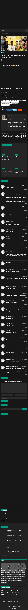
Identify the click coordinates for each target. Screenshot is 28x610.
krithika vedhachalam (10, 192)
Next (7, 175)
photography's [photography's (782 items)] (3, 570)
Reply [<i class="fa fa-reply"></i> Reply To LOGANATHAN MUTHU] (25, 304)
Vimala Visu (8, 206)
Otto (3, 594)
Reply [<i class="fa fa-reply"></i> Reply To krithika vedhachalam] (25, 203)
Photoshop (4, 517)
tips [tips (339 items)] (5, 578)
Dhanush (5, 100)
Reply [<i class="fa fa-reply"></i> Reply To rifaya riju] (25, 226)
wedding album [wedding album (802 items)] (4, 580)
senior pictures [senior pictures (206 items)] (22, 576)
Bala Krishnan (9, 307)
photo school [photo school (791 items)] (7, 572)
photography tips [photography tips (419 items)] (22, 570)
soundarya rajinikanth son (14, 101)
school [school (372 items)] (23, 574)
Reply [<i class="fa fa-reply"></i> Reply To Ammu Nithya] (25, 247)
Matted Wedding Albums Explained (14, 592)
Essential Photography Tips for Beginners (14, 535)
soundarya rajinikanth (22, 100)
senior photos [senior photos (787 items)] (16, 576)
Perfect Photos (5, 515)
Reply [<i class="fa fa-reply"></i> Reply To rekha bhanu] (25, 327)
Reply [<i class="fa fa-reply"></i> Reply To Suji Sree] (25, 297)
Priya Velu (8, 262)
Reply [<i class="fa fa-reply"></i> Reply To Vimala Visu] (25, 210)
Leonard (4, 592)
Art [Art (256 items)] (1, 563)
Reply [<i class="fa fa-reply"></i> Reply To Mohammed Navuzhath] (25, 374)
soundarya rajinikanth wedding (6, 103)
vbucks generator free (7, 599)
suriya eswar (8, 269)
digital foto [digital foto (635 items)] (23, 563)
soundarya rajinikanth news (6, 101)
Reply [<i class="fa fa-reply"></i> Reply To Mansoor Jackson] (25, 289)
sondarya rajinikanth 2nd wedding (13, 100)
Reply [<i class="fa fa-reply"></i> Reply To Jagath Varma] (25, 189)
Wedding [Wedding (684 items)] (19, 578)
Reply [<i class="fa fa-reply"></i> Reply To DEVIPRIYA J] (25, 240)
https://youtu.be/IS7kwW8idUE (12, 361)
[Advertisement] (14, 14)
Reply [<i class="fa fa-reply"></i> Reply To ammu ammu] (25, 282)
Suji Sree (8, 293)
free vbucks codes (6, 590)
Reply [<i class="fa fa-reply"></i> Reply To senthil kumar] (25, 233)
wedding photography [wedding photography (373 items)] (11, 580)
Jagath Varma (9, 185)
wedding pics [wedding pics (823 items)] (19, 580)
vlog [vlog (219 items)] (15, 578)
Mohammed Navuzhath (11, 366)
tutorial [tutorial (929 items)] (9, 578)
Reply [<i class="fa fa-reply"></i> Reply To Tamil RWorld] (25, 362)
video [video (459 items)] (13, 578)
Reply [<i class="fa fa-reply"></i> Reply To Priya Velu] (25, 265)
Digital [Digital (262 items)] (19, 563)
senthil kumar (9, 229)
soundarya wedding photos (5, 104)
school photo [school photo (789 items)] (3, 576)
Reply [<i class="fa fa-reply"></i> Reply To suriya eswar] (25, 273)
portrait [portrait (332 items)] (2, 574)
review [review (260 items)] (20, 574)
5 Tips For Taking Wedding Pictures (13, 551)
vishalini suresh (9, 251)
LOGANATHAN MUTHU (10, 300)
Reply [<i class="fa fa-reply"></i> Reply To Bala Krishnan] (25, 312)
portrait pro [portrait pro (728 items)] (15, 574)
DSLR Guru (3, 30)
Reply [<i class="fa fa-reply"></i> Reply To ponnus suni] (25, 319)
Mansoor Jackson (10, 286)
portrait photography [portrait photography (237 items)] (8, 574)
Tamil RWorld (8, 359)
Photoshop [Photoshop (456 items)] (13, 572)
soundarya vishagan (15, 103)
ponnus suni (8, 316)
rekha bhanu (9, 323)
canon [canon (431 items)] (15, 563)
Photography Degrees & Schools (18, 590)
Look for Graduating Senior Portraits (13, 545)
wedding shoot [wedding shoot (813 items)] (3, 582)
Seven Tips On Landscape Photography (14, 530)
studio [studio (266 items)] (2, 578)
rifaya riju (8, 221)
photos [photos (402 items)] (2, 572)
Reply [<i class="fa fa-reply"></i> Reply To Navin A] (25, 217)
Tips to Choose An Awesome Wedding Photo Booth (16, 597)
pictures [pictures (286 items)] (23, 572)
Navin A (7, 213)
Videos (2, 52)
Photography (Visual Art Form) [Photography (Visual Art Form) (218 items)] (13, 570)
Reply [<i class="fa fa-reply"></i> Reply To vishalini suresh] (25, 258)
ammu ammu (9, 276)
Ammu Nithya (9, 243)
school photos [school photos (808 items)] (9, 576)
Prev (4, 175)
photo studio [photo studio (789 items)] (18, 572)
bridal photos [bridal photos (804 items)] (6, 563)
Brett (3, 597)
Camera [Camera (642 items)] (11, 563)
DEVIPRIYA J (8, 236)
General (4, 513)
